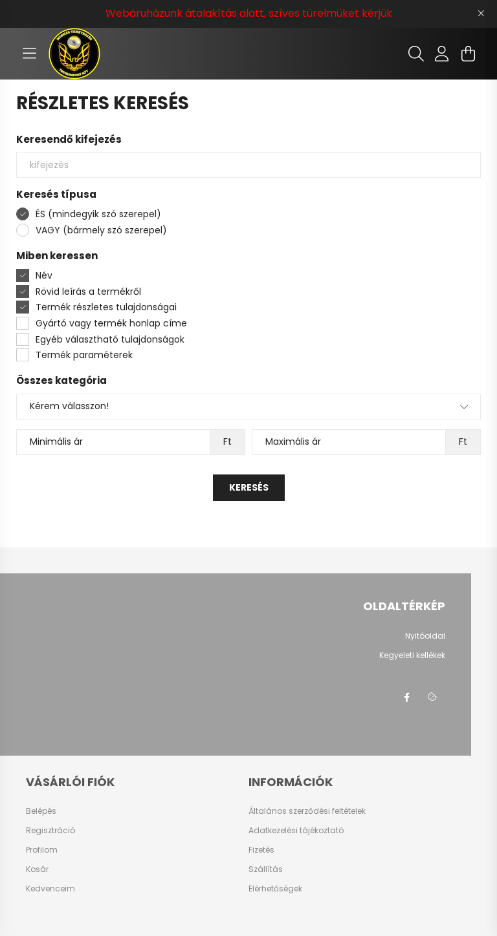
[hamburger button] (29, 54)
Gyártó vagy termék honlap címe (111, 323)
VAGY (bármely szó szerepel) (101, 230)
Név (44, 275)
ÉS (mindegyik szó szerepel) (98, 213)
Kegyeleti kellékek (412, 655)
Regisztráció (50, 830)
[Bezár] (481, 13)
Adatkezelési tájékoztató (296, 830)
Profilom (42, 850)
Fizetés (261, 850)
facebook (406, 697)
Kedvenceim (50, 888)
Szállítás (265, 869)
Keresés (249, 487)
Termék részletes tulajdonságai (106, 307)
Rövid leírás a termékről (88, 291)
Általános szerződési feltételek (307, 811)
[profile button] (442, 54)
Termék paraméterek (84, 354)
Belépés (41, 811)
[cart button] (468, 54)
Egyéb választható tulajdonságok (110, 339)
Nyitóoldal (425, 636)
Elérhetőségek (275, 888)
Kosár (37, 869)
